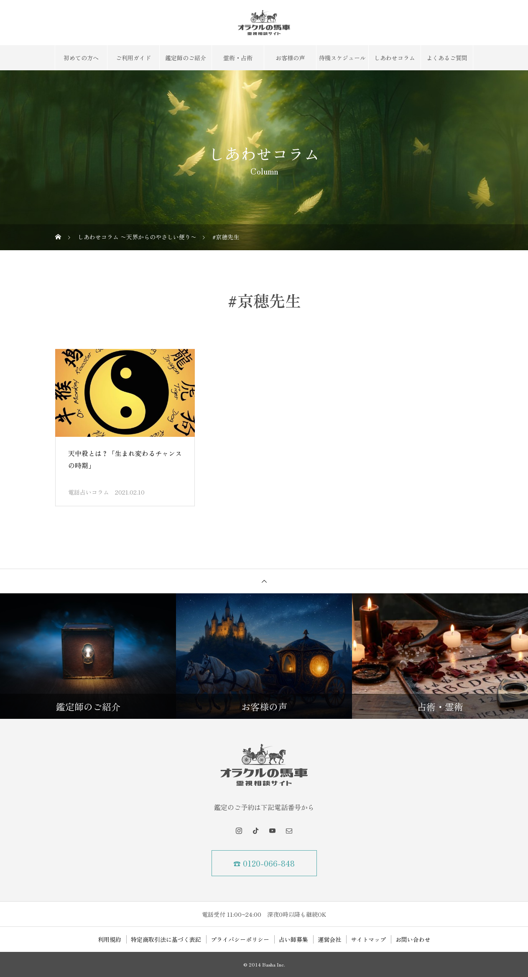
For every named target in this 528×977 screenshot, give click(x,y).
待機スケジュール (342, 58)
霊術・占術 (238, 58)
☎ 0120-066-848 (264, 863)
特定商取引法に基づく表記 (166, 939)
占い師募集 (293, 939)
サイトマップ (368, 939)
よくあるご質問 (446, 58)
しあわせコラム (394, 58)
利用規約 (109, 939)
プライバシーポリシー (240, 939)
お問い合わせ (413, 939)
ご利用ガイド (133, 58)
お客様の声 (290, 58)
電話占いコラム (88, 492)
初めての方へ (81, 58)
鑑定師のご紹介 (185, 58)
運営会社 (329, 939)
